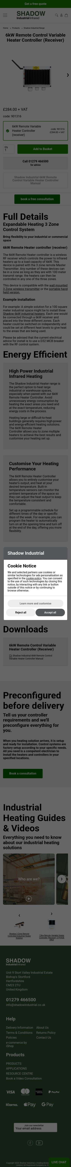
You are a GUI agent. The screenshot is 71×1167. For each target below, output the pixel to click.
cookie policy (33, 578)
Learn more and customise (35, 603)
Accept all (50, 612)
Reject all (20, 612)
